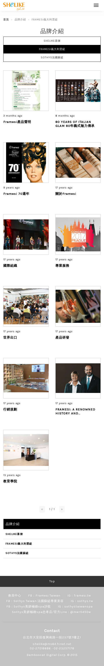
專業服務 (62, 266)
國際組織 (10, 266)
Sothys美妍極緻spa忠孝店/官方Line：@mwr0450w (51, 612)
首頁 (6, 19)
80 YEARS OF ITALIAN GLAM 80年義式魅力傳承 (75, 124)
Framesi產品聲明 (17, 122)
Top (52, 581)
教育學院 (10, 481)
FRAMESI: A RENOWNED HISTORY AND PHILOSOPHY (75, 413)
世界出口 (10, 337)
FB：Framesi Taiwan (44, 595)
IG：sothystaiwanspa (75, 606)
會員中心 (14, 595)
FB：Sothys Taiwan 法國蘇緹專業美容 (35, 601)
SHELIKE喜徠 (52, 40)
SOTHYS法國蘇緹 (52, 57)
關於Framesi (65, 194)
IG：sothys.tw (82, 601)
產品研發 (62, 337)
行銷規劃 (10, 409)
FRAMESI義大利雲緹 (52, 49)
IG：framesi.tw (79, 595)
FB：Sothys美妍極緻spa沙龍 (28, 606)
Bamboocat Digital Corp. (46, 655)
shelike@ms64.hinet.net (52, 644)
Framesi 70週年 (16, 194)
